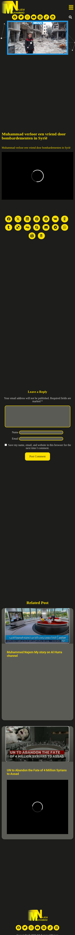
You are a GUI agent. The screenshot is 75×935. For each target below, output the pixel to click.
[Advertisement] (32, 88)
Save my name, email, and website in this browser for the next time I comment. (39, 451)
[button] (71, 7)
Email (15, 442)
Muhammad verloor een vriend (19, 147)
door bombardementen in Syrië (53, 147)
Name (15, 436)
